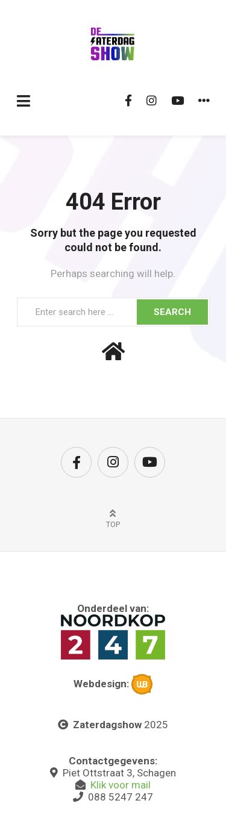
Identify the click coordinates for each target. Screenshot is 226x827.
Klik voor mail (120, 785)
